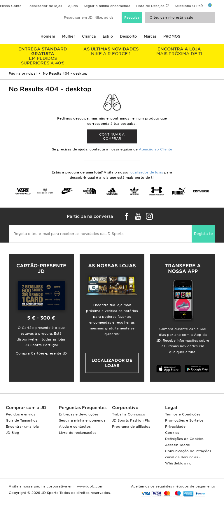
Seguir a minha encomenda (107, 6)
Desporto (128, 36)
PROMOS (171, 36)
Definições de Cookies (184, 439)
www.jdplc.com (89, 486)
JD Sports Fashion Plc (131, 420)
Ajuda (73, 6)
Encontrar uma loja (22, 426)
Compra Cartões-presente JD (41, 353)
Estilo (108, 36)
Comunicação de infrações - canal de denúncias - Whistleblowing (189, 457)
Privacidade (175, 426)
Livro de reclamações (77, 433)
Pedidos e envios (20, 414)
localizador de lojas (146, 172)
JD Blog (12, 433)
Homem (48, 36)
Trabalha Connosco (128, 414)
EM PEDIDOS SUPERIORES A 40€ (43, 56)
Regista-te (203, 233)
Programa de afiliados (131, 426)
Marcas (150, 36)
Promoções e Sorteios (184, 420)
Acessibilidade (177, 445)
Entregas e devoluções (79, 414)
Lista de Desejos (150, 6)
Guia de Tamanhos (21, 420)
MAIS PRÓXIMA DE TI (179, 51)
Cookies (172, 433)
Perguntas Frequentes (82, 407)
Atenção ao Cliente (155, 149)
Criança (89, 36)
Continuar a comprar (112, 136)
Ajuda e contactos (75, 426)
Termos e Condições (182, 414)
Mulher (68, 36)
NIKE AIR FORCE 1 (111, 51)
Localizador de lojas (44, 6)
